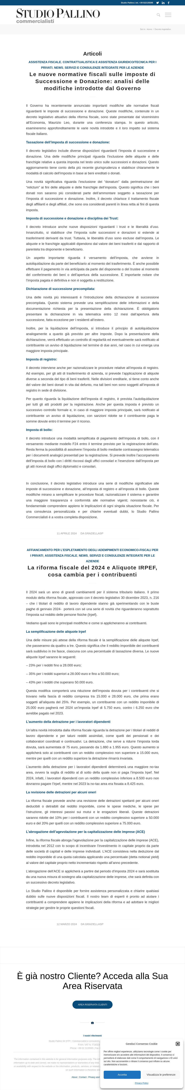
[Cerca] (158, 14)
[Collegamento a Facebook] (168, 2)
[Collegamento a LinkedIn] (163, 2)
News (58, 67)
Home (149, 29)
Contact (83, 1077)
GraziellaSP (94, 533)
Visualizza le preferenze (161, 1074)
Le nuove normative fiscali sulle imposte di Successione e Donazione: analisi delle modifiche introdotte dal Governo (92, 81)
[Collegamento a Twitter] (157, 2)
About (74, 1077)
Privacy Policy (142, 1083)
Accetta (122, 1074)
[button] (178, 1044)
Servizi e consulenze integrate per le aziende (104, 67)
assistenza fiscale (45, 62)
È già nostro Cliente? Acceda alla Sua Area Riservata (92, 981)
